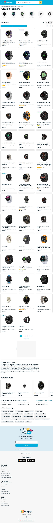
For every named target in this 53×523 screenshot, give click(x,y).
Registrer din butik (5, 471)
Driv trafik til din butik (6, 473)
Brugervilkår (4, 498)
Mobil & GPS (7, 6)
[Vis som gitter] (46, 22)
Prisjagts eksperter (5, 493)
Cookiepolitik (4, 501)
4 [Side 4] (27, 336)
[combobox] (27, 2)
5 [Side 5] (29, 336)
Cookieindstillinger (5, 505)
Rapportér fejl (26, 338)
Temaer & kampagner (6, 482)
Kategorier (3, 489)
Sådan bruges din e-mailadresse (21, 448)
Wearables (13, 6)
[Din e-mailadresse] (26, 442)
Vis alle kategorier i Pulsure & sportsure (44, 400)
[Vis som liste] (49, 22)
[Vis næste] (32, 336)
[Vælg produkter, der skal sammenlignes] (47, 26)
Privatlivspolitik (4, 503)
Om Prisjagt (4, 466)
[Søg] (40, 2)
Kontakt (3, 468)
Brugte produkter (5, 491)
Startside (2, 6)
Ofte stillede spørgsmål (6, 477)
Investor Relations (5, 485)
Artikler (2, 487)
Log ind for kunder (5, 475)
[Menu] (2, 2)
